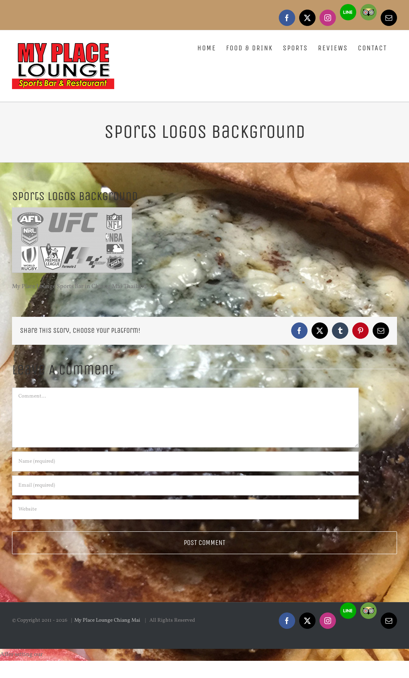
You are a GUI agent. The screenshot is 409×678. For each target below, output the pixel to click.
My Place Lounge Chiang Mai (107, 620)
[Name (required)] (185, 461)
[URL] (185, 509)
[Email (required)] (185, 485)
